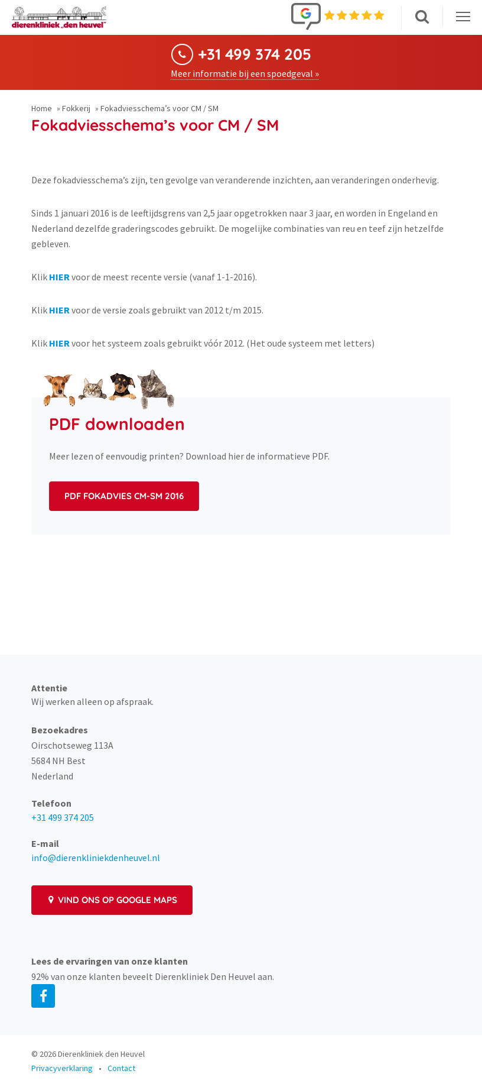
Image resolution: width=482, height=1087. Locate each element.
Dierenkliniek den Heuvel (101, 1054)
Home (41, 108)
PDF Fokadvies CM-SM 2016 (124, 496)
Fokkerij (76, 108)
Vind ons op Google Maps (112, 899)
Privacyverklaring (62, 1068)
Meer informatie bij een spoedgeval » (245, 73)
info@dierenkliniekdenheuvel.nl (95, 857)
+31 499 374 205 (254, 54)
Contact (121, 1068)
